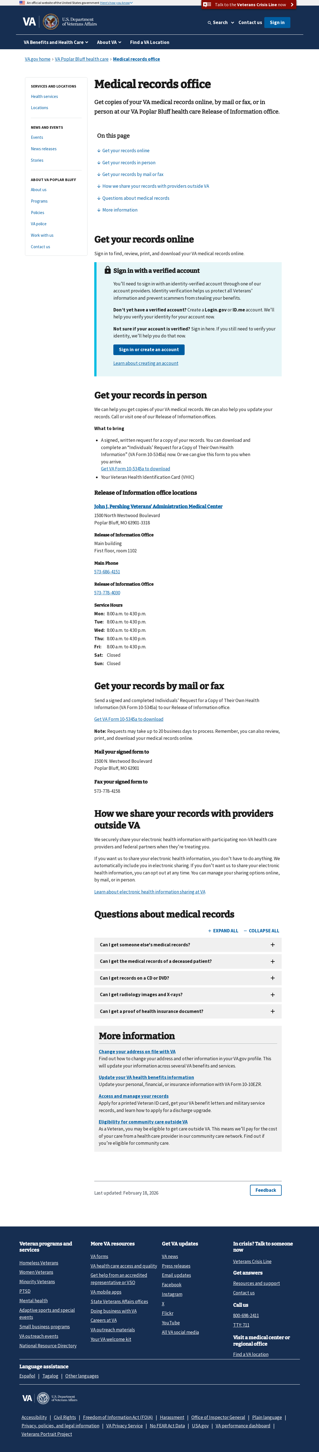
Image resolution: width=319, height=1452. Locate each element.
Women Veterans (36, 1272)
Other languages (82, 1376)
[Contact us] (56, 247)
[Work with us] (56, 235)
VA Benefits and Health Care (54, 42)
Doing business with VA (114, 1311)
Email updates (176, 1275)
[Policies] (56, 213)
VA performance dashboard (243, 1426)
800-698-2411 (246, 1315)
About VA (107, 42)
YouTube (171, 1323)
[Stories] (56, 160)
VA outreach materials (113, 1330)
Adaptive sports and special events (47, 1313)
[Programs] (56, 201)
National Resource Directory (48, 1346)
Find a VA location (250, 1354)
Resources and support (256, 1283)
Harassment (172, 1417)
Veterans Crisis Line (252, 1261)
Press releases (176, 1266)
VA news (170, 1256)
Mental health (33, 1301)
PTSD (25, 1291)
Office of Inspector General (218, 1417)
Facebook (172, 1285)
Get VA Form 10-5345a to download (135, 469)
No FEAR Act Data (167, 1426)
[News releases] (56, 149)
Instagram (172, 1294)
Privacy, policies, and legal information (60, 1426)
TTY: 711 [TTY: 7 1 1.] (241, 1325)
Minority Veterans (37, 1282)
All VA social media (180, 1332)
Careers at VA (104, 1320)
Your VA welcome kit (111, 1339)
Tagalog (50, 1376)
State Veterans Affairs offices (119, 1301)
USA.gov (200, 1426)
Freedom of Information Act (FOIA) (118, 1417)
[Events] (56, 137)
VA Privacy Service (124, 1426)
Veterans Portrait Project (47, 1434)
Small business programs (44, 1327)
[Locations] (56, 108)
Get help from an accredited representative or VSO (119, 1278)
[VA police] (56, 224)
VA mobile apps (106, 1292)
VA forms (99, 1256)
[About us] (56, 190)
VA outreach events (38, 1336)
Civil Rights (65, 1417)
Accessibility (34, 1417)
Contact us (250, 22)
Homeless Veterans (38, 1263)
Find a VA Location (149, 42)
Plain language (267, 1417)
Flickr (167, 1313)
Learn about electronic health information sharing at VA (149, 892)
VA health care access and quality (124, 1266)
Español (27, 1376)
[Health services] (56, 96)
